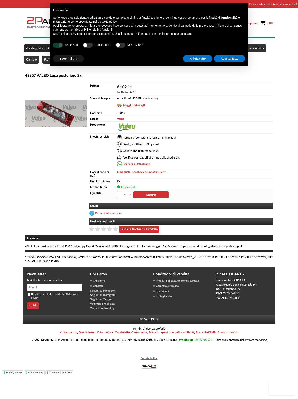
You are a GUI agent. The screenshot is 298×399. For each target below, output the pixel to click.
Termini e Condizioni (60, 376)
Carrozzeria (139, 335)
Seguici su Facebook (102, 294)
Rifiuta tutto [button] (198, 58)
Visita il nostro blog (102, 311)
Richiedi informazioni (108, 216)
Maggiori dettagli (134, 109)
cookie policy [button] (108, 21)
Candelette (122, 335)
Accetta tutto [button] (229, 58)
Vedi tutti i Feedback (102, 307)
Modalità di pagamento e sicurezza (177, 284)
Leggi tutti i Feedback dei (141, 175)
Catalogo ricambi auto (41, 49)
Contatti (98, 289)
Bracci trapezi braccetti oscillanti (171, 335)
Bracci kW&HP (206, 335)
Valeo (120, 122)
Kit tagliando (164, 299)
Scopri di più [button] (68, 58)
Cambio (31, 62)
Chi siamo (99, 284)
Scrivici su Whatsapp (136, 167)
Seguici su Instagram (103, 298)
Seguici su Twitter (101, 302)
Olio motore (105, 335)
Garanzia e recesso (167, 289)
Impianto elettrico (254, 49)
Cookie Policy (149, 361)
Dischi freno (87, 335)
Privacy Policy (14, 376)
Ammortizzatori (227, 335)
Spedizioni (162, 294)
